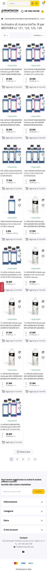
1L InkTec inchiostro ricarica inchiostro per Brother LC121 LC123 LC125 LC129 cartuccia (11, 274)
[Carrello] (43, 3)
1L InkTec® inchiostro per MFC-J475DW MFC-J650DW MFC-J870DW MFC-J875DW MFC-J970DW (33, 376)
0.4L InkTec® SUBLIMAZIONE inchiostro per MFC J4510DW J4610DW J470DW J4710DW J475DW (11, 122)
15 (6, 35)
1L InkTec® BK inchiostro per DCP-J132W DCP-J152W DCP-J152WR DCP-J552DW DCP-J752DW (11, 325)
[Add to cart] (11, 87)
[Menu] (4, 3)
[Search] (36, 3)
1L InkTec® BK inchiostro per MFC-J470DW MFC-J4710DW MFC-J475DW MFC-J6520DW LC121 (34, 325)
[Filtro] (2, 287)
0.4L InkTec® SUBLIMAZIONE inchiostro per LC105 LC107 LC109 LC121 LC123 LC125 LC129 (34, 71)
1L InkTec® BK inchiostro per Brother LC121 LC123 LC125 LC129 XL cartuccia (34, 274)
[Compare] (19, 48)
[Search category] (32, 3)
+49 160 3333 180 (23, 544)
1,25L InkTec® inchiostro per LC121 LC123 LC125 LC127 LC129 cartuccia (34, 173)
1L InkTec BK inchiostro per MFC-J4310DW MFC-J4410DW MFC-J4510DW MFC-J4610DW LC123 (34, 224)
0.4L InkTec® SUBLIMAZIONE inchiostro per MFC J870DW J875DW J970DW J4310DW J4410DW (34, 122)
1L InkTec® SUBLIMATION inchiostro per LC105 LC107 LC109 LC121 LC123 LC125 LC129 (10, 427)
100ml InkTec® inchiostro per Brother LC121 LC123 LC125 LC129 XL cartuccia (11, 224)
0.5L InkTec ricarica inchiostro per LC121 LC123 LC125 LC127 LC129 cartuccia (11, 173)
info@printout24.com (23, 547)
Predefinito (38, 35)
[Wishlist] (19, 53)
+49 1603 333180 (30, 11)
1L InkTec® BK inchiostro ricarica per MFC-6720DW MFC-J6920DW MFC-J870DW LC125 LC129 (11, 376)
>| (35, 459)
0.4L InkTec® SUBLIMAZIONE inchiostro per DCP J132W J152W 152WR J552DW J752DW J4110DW (11, 71)
